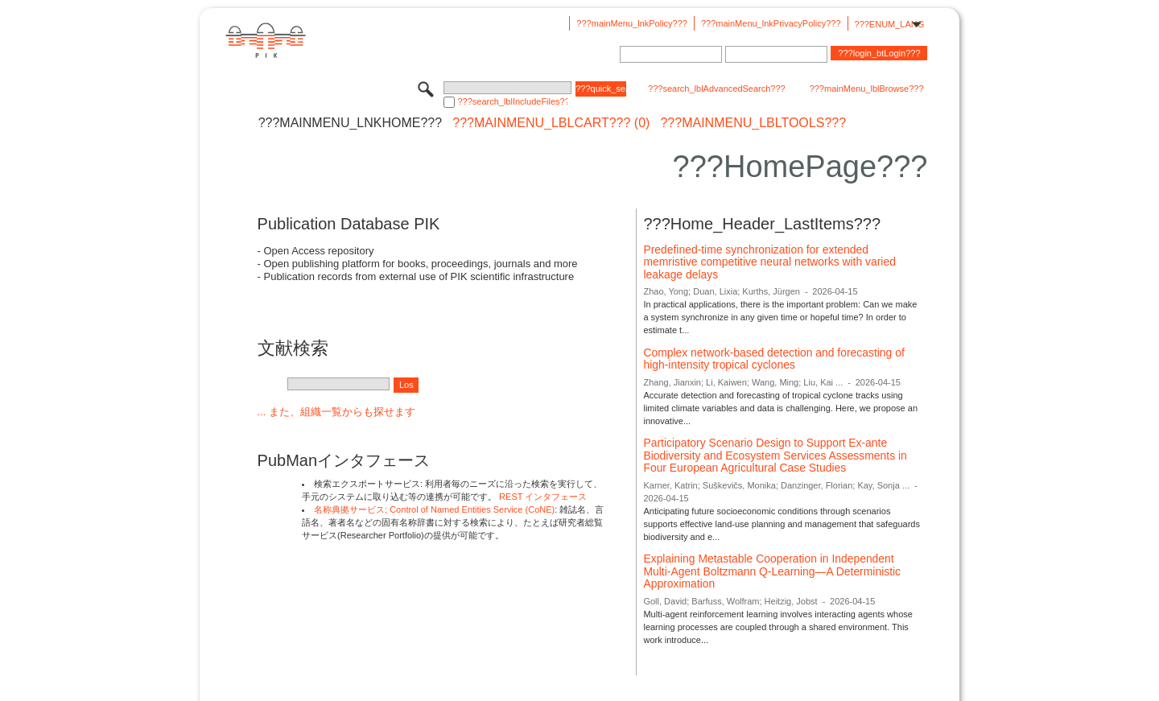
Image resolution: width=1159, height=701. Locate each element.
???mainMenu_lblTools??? (753, 123)
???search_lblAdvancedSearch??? (717, 88)
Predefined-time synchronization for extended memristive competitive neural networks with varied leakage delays (769, 262)
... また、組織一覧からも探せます (336, 412)
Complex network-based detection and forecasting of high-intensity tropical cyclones (773, 359)
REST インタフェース (543, 496)
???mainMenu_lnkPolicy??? (631, 23)
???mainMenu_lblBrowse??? (867, 88)
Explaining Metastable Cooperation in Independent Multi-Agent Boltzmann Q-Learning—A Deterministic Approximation (772, 571)
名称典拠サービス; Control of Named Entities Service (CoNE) (434, 509)
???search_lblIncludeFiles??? (512, 101)
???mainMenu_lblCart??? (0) (551, 123)
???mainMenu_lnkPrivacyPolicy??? (771, 23)
